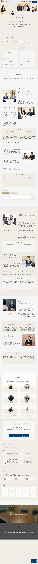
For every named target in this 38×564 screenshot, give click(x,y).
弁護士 (14, 460)
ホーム (16, 1)
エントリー (34, 1)
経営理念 (21, 1)
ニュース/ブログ (29, 1)
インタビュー (19, 1)
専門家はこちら (33, 562)
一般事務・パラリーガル (24, 460)
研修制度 (26, 1)
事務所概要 (24, 1)
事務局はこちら (33, 561)
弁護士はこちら (33, 560)
